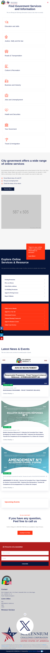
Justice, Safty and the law (14, 41)
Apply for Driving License (25, 293)
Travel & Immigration (12, 144)
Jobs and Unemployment (14, 100)
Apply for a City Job (25, 312)
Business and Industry (13, 85)
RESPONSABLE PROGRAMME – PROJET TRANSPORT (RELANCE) (21, 390)
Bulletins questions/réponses (10, 430)
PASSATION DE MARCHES (38, 476)
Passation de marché (27, 476)
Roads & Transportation (13, 56)
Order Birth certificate (25, 286)
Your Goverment (11, 129)
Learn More (32, 256)
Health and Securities (12, 114)
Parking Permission (25, 280)
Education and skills (12, 26)
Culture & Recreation (12, 70)
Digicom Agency (36, 651)
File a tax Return (25, 283)
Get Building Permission (25, 289)
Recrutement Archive (8, 388)
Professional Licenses (25, 315)
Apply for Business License (25, 322)
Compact (21, 645)
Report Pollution (25, 296)
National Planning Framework (25, 318)
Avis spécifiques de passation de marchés (13, 476)
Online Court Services (25, 325)
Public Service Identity (25, 308)
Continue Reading (8, 393)
